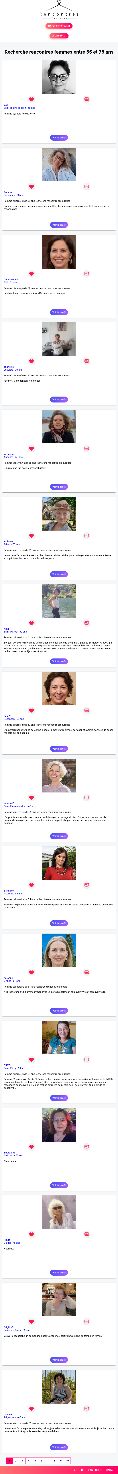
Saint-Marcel (11, 631)
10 (67, 1460)
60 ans (20, 719)
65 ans (19, 457)
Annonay (8, 457)
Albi (6, 282)
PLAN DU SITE (94, 1470)
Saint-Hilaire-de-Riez (15, 107)
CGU (82, 1470)
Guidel (7, 1242)
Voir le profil (59, 137)
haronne (8, 978)
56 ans (31, 107)
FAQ (75, 1470)
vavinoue (9, 454)
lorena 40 (9, 803)
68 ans (20, 195)
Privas (7, 544)
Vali (6, 104)
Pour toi (8, 192)
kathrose (9, 541)
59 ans (22, 1068)
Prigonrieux (10, 1417)
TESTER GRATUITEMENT (59, 26)
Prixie (7, 1239)
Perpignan (9, 195)
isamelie (8, 1414)
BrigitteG (9, 1327)
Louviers (8, 369)
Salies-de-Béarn (12, 1330)
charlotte (9, 366)
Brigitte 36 (9, 1152)
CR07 (7, 1065)
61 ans (16, 980)
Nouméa (8, 893)
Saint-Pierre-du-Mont (15, 806)
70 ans (18, 369)
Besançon (9, 719)
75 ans (16, 544)
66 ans (31, 806)
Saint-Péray (10, 1068)
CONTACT (110, 1470)
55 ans (18, 893)
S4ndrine (9, 890)
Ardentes (9, 1155)
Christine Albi (11, 279)
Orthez (7, 980)
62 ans (13, 282)
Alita (6, 628)
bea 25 (7, 716)
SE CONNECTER (59, 36)
